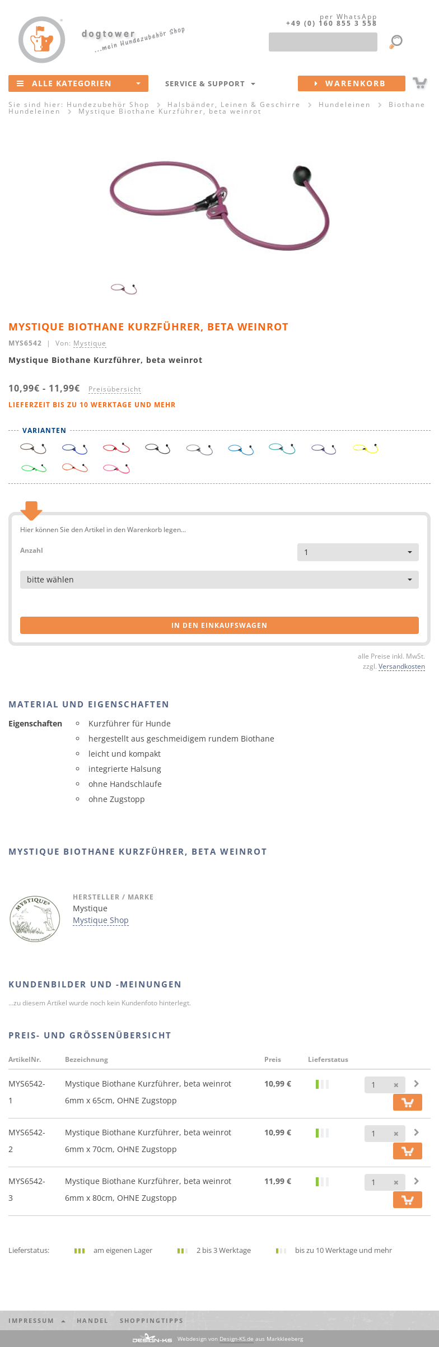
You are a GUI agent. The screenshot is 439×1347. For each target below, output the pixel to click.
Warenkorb (360, 83)
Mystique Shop (101, 920)
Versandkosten (402, 665)
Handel (93, 1320)
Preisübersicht (114, 388)
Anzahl (31, 550)
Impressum (37, 1320)
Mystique (89, 342)
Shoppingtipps (152, 1320)
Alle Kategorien (79, 82)
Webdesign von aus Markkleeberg (240, 1339)
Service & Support (210, 83)
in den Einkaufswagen (219, 625)
